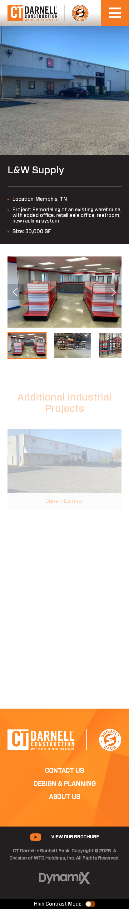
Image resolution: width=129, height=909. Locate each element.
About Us (64, 797)
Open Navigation (119, 13)
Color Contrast (90, 904)
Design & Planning (64, 784)
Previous (15, 292)
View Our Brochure (75, 837)
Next (113, 292)
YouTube (35, 837)
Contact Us (64, 771)
